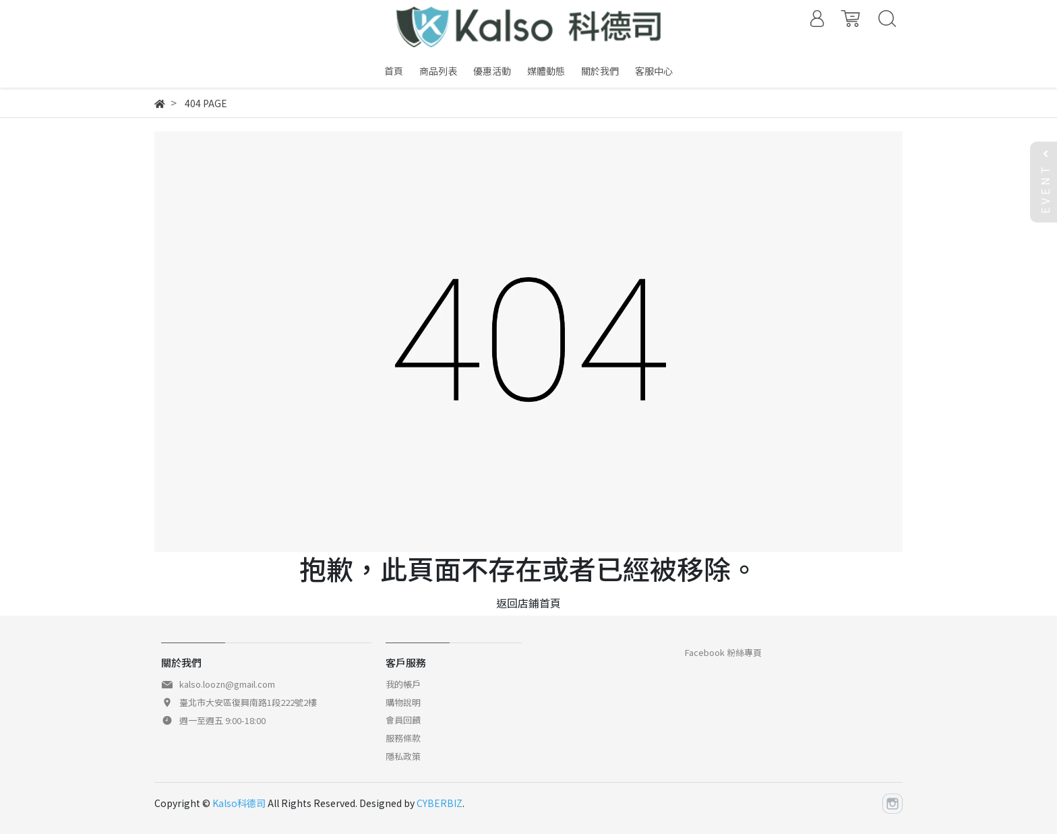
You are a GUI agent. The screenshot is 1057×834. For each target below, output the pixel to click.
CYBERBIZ (439, 803)
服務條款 (403, 738)
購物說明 (403, 702)
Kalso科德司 (239, 803)
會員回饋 (403, 719)
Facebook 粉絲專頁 (723, 652)
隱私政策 (403, 756)
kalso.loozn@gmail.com (227, 684)
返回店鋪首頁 (528, 603)
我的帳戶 (403, 684)
